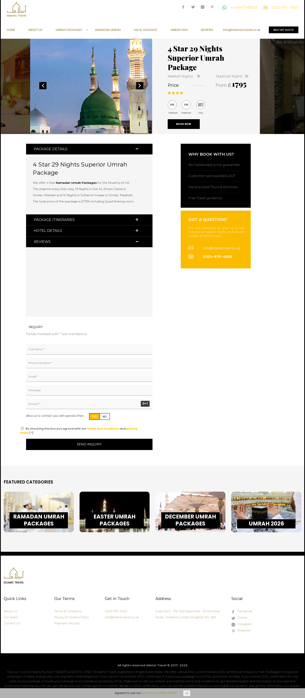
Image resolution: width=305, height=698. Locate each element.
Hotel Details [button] (48, 231)
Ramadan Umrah (108, 30)
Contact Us (12, 623)
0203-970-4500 (280, 7)
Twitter (239, 618)
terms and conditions (103, 429)
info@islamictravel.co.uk (241, 30)
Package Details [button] (50, 149)
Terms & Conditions (68, 611)
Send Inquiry (89, 444)
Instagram (241, 624)
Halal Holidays (145, 30)
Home (11, 30)
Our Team (11, 617)
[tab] (89, 149)
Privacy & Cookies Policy (71, 617)
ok (186, 693)
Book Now (183, 124)
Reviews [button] (42, 242)
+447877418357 (240, 7)
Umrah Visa (179, 30)
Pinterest (240, 631)
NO (105, 417)
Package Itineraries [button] (54, 220)
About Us (35, 30)
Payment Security (67, 623)
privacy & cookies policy (159, 693)
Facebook (241, 611)
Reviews (207, 30)
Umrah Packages (72, 30)
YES (94, 417)
